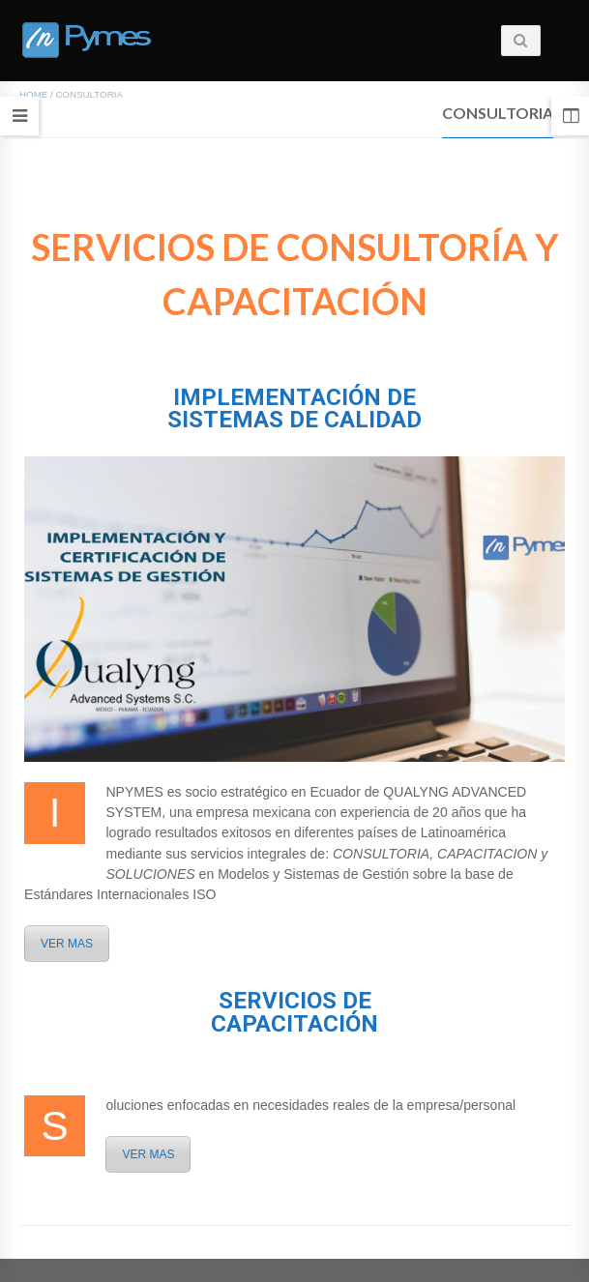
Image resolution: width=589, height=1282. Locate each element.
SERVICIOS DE (295, 1000)
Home (33, 94)
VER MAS (67, 943)
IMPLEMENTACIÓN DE (294, 397)
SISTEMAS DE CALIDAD (294, 419)
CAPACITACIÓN (294, 1023)
